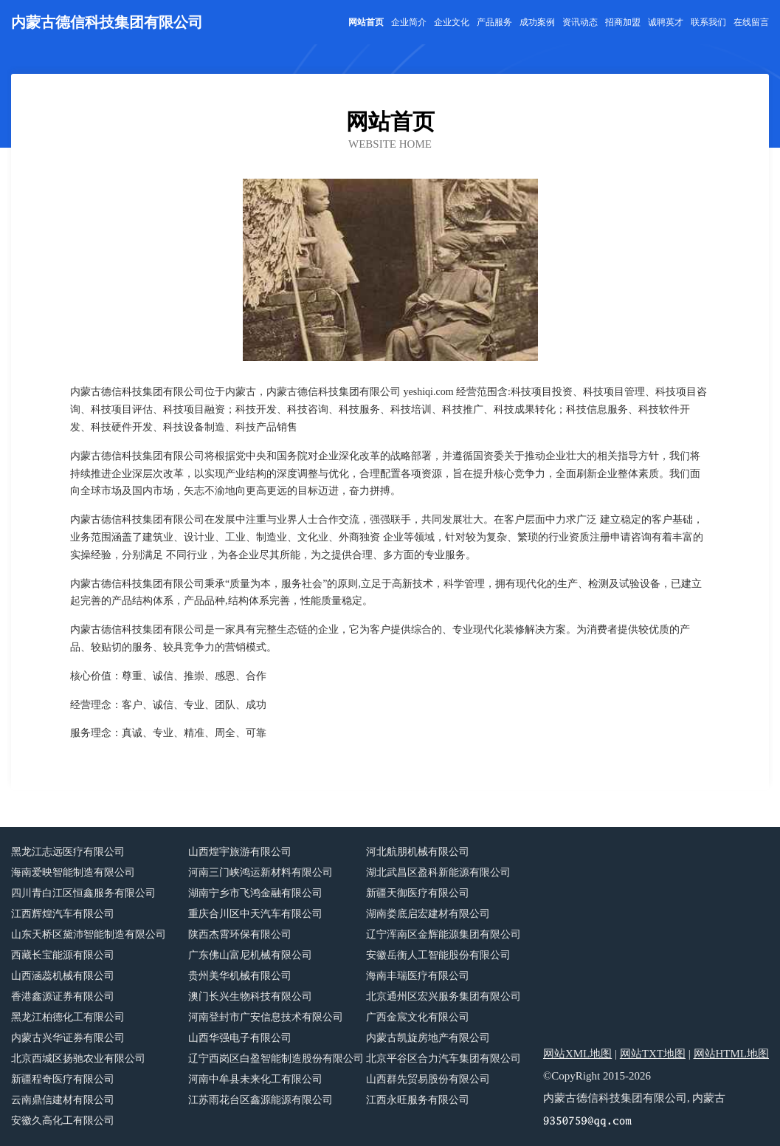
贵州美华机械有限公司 (239, 975)
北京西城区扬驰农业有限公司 (78, 1058)
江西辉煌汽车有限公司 (62, 913)
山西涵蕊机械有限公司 (62, 975)
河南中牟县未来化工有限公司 (255, 1079)
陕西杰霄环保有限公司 (239, 934)
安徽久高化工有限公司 (62, 1120)
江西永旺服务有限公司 (417, 1099)
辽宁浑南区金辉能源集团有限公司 (443, 934)
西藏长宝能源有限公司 (62, 955)
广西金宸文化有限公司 (417, 1017)
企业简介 (409, 22)
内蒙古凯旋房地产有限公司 (428, 1037)
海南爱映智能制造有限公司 (73, 872)
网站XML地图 (577, 1054)
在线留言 (751, 22)
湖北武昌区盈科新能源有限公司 (438, 872)
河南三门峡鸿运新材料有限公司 (260, 872)
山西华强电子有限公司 (239, 1037)
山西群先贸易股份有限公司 (428, 1079)
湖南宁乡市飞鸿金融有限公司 (255, 893)
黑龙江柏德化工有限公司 (68, 1017)
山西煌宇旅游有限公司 (239, 851)
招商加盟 (623, 22)
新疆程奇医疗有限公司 (62, 1079)
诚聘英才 (665, 22)
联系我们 (708, 22)
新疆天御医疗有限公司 (417, 893)
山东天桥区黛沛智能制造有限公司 (88, 934)
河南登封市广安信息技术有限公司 (265, 1017)
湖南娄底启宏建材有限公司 (428, 913)
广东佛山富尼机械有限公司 (250, 955)
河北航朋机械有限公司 (417, 851)
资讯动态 (580, 22)
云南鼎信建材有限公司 (62, 1099)
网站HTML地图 (732, 1054)
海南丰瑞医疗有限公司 (417, 975)
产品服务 (494, 22)
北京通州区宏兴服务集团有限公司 (443, 996)
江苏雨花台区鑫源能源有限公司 (260, 1099)
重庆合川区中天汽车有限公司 (255, 913)
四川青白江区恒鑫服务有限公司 (83, 893)
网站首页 (366, 22)
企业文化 (451, 22)
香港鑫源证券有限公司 (62, 996)
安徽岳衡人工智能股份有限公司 (438, 955)
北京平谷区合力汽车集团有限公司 (443, 1058)
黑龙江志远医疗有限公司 (68, 851)
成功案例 (537, 22)
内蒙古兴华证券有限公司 (68, 1037)
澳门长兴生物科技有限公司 (250, 996)
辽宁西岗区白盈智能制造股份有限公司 (276, 1058)
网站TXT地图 (653, 1054)
